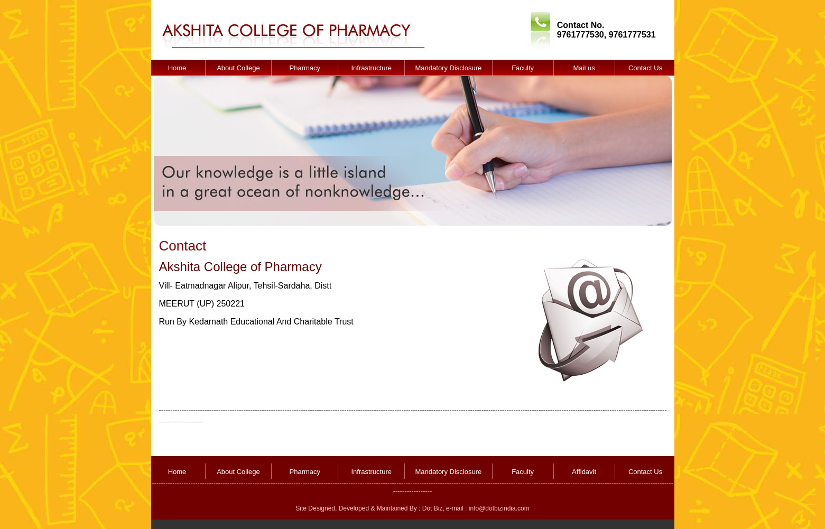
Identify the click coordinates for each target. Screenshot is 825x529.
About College (238, 68)
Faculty (523, 68)
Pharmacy (305, 68)
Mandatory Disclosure (448, 68)
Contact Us (645, 68)
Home (177, 68)
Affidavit (584, 472)
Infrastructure (371, 68)
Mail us (584, 68)
